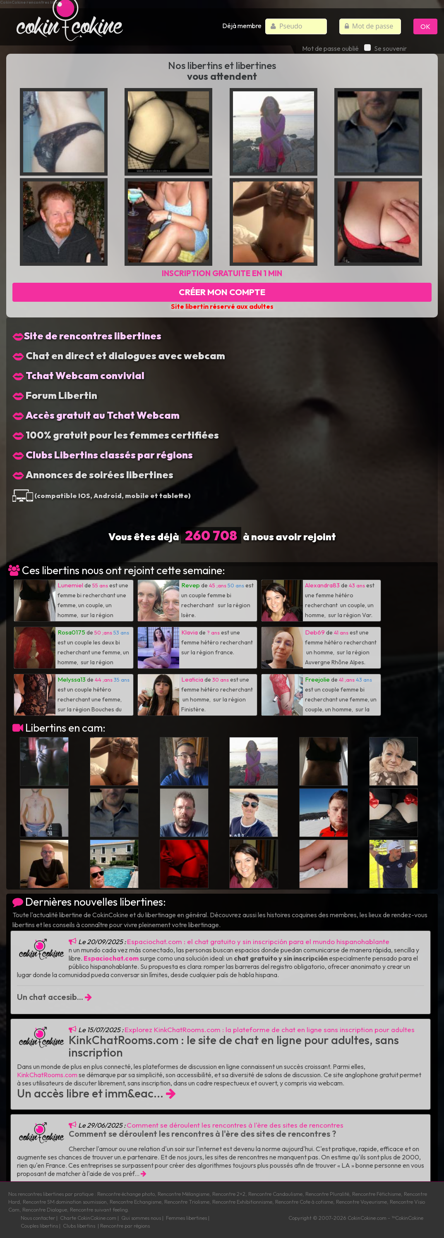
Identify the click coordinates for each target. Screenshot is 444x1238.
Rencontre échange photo (126, 1193)
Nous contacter (38, 1217)
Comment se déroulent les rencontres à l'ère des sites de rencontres (235, 1125)
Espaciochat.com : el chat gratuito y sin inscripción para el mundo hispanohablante (258, 941)
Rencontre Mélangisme (183, 1193)
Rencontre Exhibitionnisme (242, 1201)
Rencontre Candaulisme (275, 1193)
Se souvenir (385, 48)
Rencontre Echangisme (135, 1201)
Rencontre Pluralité (327, 1193)
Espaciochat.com (111, 958)
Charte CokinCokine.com (88, 1217)
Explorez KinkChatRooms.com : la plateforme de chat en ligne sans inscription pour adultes (270, 1029)
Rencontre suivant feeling (99, 1209)
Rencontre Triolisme (186, 1201)
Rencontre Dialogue (44, 1209)
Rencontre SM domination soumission (65, 1201)
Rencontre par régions (125, 1225)
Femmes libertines (186, 1217)
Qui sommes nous (141, 1217)
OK (425, 26)
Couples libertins (39, 1225)
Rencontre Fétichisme (376, 1193)
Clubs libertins (79, 1225)
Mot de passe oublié (330, 48)
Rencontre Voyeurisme (361, 1201)
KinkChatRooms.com (47, 1075)
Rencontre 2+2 (228, 1193)
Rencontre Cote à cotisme (304, 1201)
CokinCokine (362, 1217)
